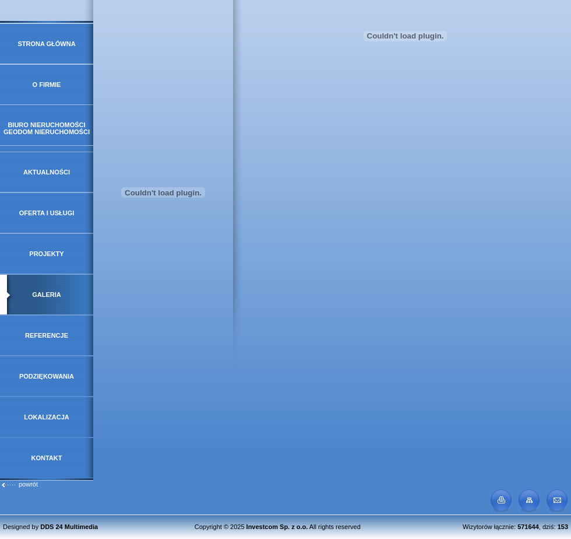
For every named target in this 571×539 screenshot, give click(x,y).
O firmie (47, 84)
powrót (19, 484)
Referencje (46, 335)
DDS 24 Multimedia (69, 526)
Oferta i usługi (47, 212)
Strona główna (46, 43)
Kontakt (46, 457)
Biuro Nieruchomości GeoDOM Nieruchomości (46, 128)
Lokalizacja (46, 417)
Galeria (46, 294)
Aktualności (46, 172)
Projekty (46, 253)
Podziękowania (46, 376)
